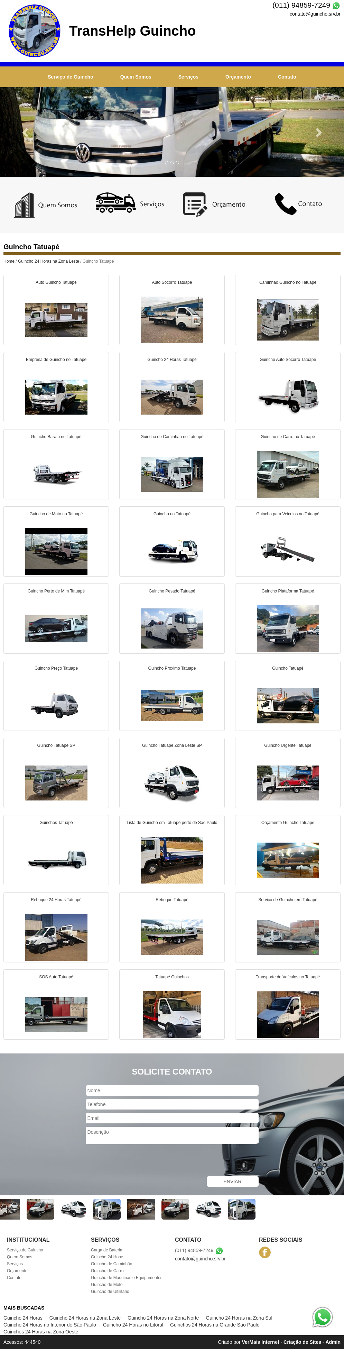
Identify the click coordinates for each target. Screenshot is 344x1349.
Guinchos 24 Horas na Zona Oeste (40, 1331)
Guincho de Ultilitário (110, 1291)
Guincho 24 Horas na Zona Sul (239, 1318)
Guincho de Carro (107, 1270)
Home (9, 261)
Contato (287, 77)
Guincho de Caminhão (111, 1263)
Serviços (188, 77)
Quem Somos (135, 77)
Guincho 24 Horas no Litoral (133, 1325)
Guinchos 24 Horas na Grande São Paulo (214, 1325)
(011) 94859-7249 (301, 5)
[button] (26, 132)
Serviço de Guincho (70, 77)
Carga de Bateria (106, 1250)
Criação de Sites (302, 1342)
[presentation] (138, 1161)
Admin (333, 1342)
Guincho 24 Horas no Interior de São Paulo (49, 1325)
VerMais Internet (260, 1342)
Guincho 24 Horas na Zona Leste (48, 261)
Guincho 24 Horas (107, 1257)
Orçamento (238, 77)
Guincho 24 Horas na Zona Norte (163, 1318)
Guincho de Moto (106, 1284)
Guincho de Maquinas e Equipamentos (126, 1277)
